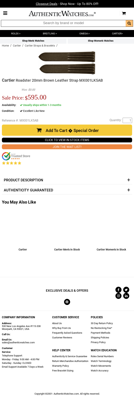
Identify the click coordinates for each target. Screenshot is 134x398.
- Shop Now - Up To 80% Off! (67, 4)
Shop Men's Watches (33, 40)
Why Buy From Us (61, 328)
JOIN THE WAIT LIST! (67, 147)
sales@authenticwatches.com (18, 342)
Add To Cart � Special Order (72, 130)
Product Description (23, 180)
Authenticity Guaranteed (28, 190)
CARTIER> (117, 33)
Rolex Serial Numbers (102, 356)
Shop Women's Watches (101, 40)
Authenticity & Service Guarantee (69, 356)
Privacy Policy (98, 342)
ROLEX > (15, 33)
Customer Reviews (62, 337)
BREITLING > (50, 33)
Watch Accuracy (99, 370)
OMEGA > (84, 33)
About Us (57, 323)
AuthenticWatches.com (66, 13)
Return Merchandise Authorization (70, 361)
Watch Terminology (101, 361)
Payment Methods (100, 332)
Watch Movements (101, 365)
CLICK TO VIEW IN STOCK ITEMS (67, 140)
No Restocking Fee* (101, 328)
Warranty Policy (60, 365)
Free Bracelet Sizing (62, 370)
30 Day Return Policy (102, 323)
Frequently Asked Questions (67, 332)
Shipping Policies (100, 337)
